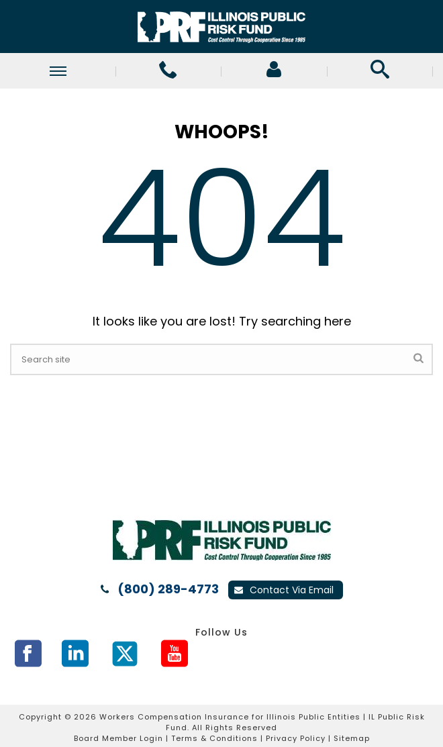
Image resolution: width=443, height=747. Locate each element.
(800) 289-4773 (168, 589)
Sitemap (352, 738)
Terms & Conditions (214, 738)
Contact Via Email (284, 590)
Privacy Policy (296, 738)
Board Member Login (118, 738)
